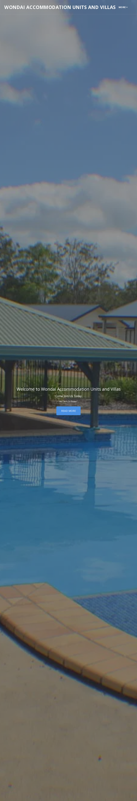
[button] (134, 7)
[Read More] (68, 410)
